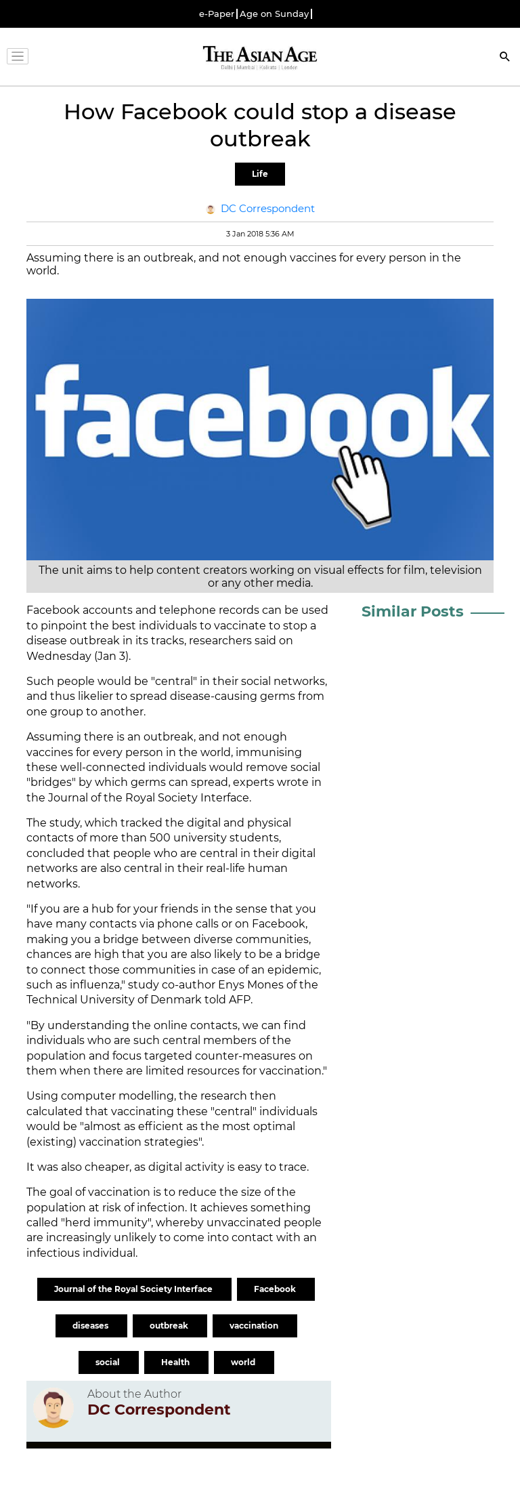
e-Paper (216, 14)
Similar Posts (413, 611)
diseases (91, 1325)
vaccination (255, 1325)
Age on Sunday (274, 14)
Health (176, 1362)
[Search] (505, 57)
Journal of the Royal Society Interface (134, 1289)
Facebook (276, 1289)
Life (260, 174)
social (108, 1362)
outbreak (170, 1325)
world (244, 1362)
